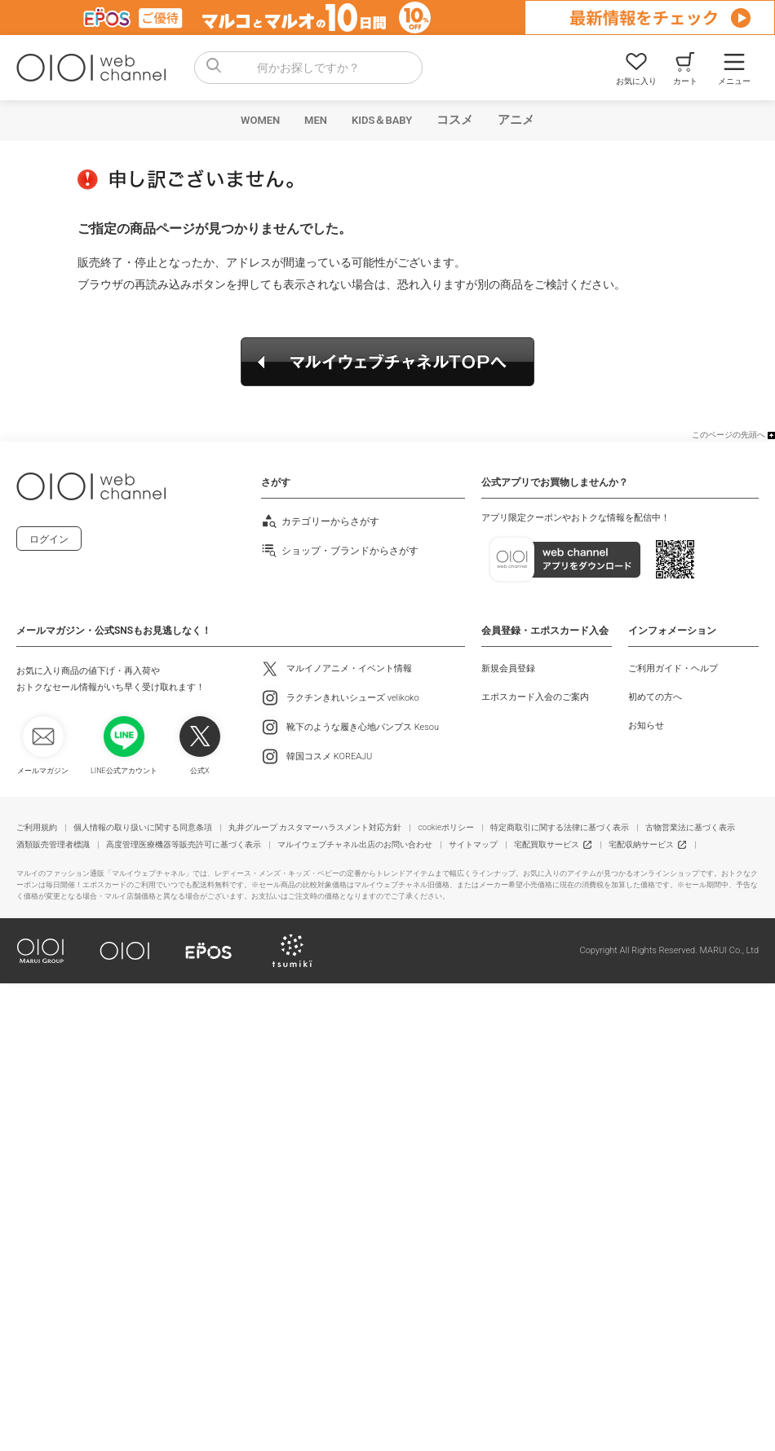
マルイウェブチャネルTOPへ (387, 361)
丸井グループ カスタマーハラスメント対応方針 (314, 827)
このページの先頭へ (728, 434)
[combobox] (308, 67)
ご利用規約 (36, 827)
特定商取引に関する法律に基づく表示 (559, 827)
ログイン (49, 539)
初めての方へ (655, 697)
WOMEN (260, 120)
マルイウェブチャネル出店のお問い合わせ (354, 844)
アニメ (516, 119)
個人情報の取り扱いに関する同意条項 (142, 827)
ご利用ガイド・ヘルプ (673, 668)
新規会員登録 (508, 668)
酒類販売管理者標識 (53, 844)
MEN (315, 120)
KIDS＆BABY (382, 120)
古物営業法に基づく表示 (690, 827)
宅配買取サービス (546, 844)
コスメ (454, 119)
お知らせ (646, 725)
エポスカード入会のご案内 (535, 697)
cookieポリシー (446, 827)
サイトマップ (473, 844)
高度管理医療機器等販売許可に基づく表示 (183, 844)
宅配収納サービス (641, 844)
